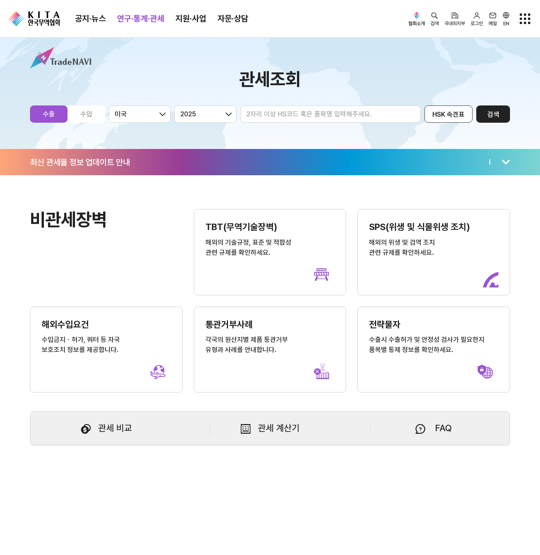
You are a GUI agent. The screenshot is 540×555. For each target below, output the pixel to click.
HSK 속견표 (448, 114)
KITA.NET (34, 19)
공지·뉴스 (90, 18)
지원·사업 (191, 18)
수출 (49, 114)
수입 (86, 114)
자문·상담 (233, 18)
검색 (493, 114)
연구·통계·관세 (140, 18)
